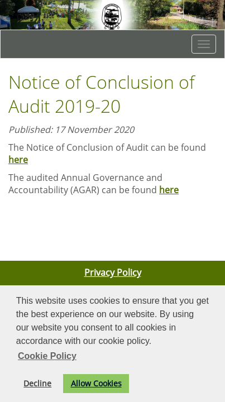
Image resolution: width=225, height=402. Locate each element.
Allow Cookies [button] (96, 383)
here (18, 160)
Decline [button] (37, 383)
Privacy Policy (112, 272)
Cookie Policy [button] (47, 356)
